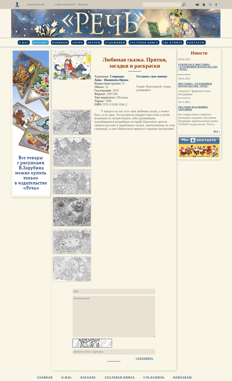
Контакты (196, 42)
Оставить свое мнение (151, 76)
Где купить (173, 42)
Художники (115, 42)
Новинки (60, 42)
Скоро (77, 42)
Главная (45, 377)
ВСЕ (216, 131)
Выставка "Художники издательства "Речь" (195, 85)
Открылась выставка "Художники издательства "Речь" (198, 66)
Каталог (40, 42)
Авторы (94, 42)
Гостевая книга (144, 42)
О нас (24, 42)
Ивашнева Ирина (116, 80)
